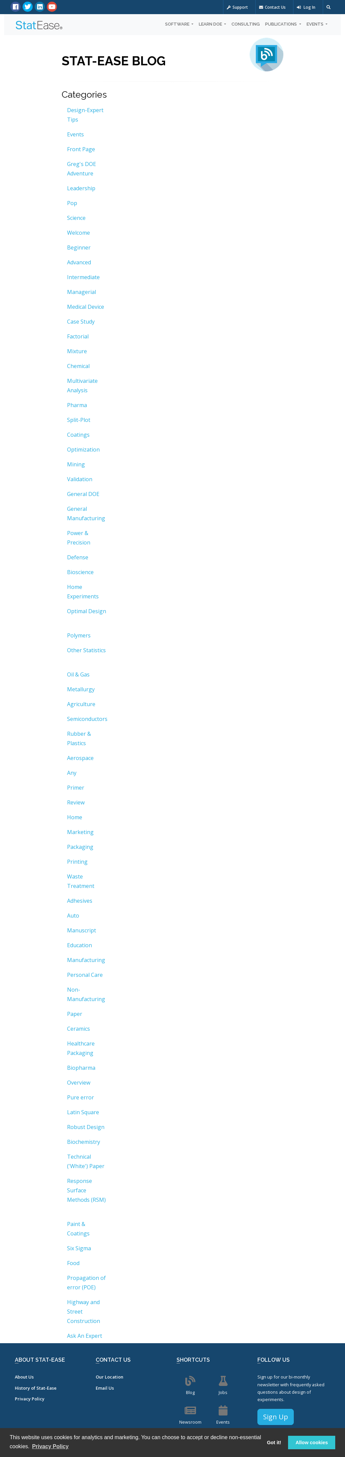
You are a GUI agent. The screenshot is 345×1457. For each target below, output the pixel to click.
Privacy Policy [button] (50, 1446)
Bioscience (80, 572)
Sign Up (275, 1416)
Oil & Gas (78, 674)
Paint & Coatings (78, 1228)
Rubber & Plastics (79, 738)
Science (76, 218)
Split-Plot (78, 420)
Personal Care (85, 975)
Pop (72, 203)
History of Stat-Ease (36, 1388)
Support (237, 7)
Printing (77, 861)
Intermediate (83, 277)
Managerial (81, 292)
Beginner (79, 247)
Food (73, 1263)
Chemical (78, 366)
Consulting (245, 24)
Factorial (78, 336)
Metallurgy (81, 689)
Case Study (81, 321)
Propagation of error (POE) (86, 1282)
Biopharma (81, 1067)
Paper (74, 1014)
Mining (76, 464)
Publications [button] (281, 24)
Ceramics (78, 1028)
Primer (75, 787)
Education (79, 945)
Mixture (77, 351)
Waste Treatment (80, 881)
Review (76, 802)
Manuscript (81, 930)
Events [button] (315, 24)
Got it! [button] (274, 1442)
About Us (24, 1377)
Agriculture (81, 704)
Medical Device (85, 306)
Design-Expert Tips (85, 114)
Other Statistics (86, 650)
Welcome (78, 232)
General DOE (83, 494)
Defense (77, 557)
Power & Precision (78, 537)
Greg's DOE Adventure (81, 168)
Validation (79, 479)
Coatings (78, 434)
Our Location (109, 1377)
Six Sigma (79, 1248)
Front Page (81, 149)
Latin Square (83, 1112)
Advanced (79, 262)
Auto (73, 915)
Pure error (80, 1097)
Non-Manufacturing (86, 994)
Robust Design (85, 1127)
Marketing (80, 832)
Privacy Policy (29, 1399)
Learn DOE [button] (211, 24)
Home (74, 817)
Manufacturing (86, 960)
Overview (78, 1082)
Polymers (79, 635)
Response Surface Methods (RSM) (86, 1190)
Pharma (77, 405)
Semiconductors (87, 719)
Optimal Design (86, 611)
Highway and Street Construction (83, 1311)
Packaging (80, 847)
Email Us (105, 1388)
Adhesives (79, 900)
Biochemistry (83, 1142)
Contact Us (272, 7)
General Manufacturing (86, 513)
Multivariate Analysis (82, 385)
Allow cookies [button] (311, 1442)
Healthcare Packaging (81, 1048)
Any (71, 772)
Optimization (83, 449)
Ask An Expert (84, 1335)
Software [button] (177, 24)
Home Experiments (83, 591)
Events (75, 134)
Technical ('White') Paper (85, 1161)
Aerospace (80, 758)
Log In (306, 7)
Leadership (81, 188)
